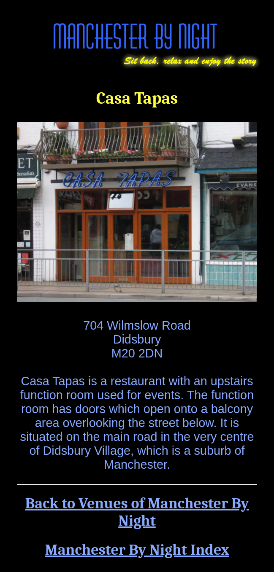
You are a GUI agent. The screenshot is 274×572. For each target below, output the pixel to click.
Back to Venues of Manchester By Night (137, 512)
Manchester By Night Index (137, 550)
